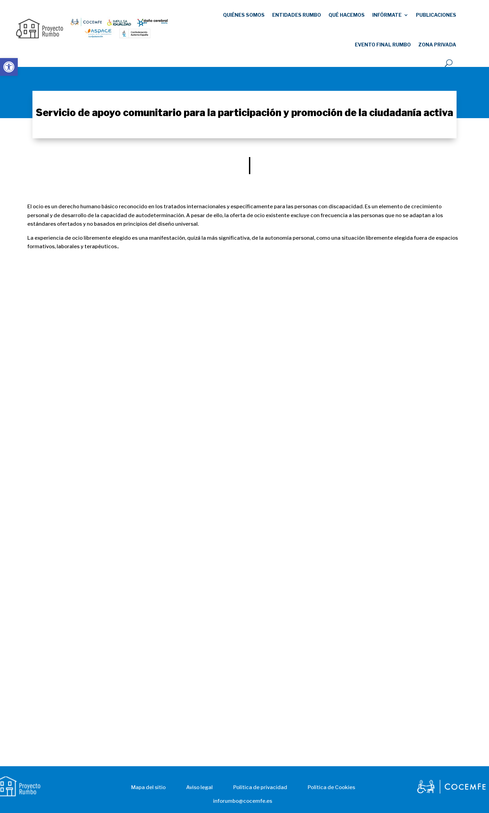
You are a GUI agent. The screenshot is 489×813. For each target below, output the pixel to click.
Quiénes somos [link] (244, 15)
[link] (9, 67)
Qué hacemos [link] (347, 15)
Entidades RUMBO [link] (296, 15)
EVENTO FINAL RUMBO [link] (383, 44)
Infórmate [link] (387, 15)
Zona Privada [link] (437, 44)
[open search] (448, 63)
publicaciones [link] (436, 15)
